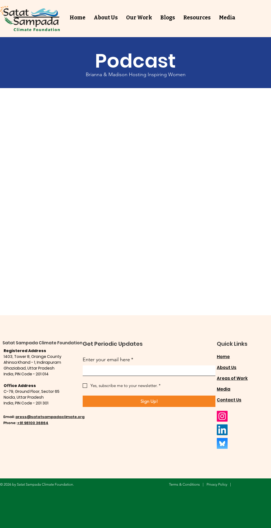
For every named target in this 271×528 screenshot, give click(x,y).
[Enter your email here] (147, 370)
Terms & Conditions (184, 484)
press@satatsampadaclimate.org (50, 416)
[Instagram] (222, 416)
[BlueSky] (222, 443)
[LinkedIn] (222, 429)
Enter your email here (108, 359)
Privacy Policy (217, 484)
